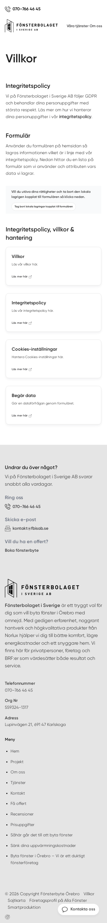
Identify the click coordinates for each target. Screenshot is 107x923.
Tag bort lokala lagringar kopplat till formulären (44, 206)
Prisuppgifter (23, 824)
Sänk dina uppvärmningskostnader (43, 845)
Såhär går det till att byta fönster (42, 835)
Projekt (17, 761)
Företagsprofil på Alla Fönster (58, 900)
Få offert (18, 803)
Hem (15, 751)
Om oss (96, 26)
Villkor (89, 893)
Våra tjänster (77, 26)
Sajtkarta (16, 900)
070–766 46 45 (19, 690)
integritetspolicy (75, 116)
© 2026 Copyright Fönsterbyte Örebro (42, 893)
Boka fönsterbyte (22, 550)
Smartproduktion (24, 907)
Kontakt (18, 793)
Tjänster (18, 782)
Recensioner (22, 814)
